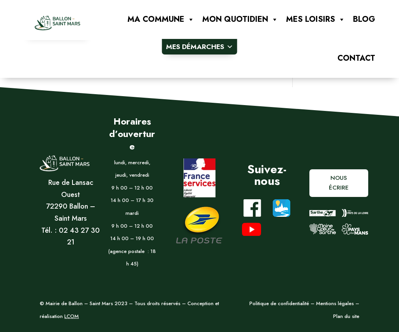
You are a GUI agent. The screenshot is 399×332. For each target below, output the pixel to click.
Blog (364, 19)
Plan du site (346, 316)
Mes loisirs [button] (315, 19)
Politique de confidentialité (279, 303)
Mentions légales (334, 303)
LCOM (71, 316)
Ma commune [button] (160, 19)
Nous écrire (339, 183)
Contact (356, 58)
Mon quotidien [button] (240, 19)
